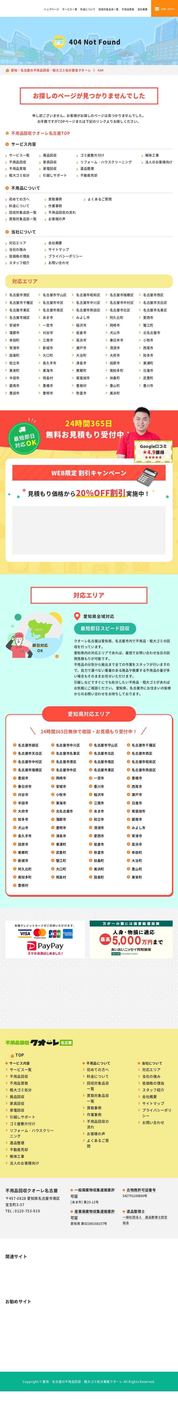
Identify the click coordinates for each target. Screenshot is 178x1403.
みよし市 (83, 317)
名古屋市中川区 (88, 302)
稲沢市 (81, 325)
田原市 (115, 362)
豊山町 (115, 385)
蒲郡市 (14, 332)
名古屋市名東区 (155, 310)
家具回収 (50, 161)
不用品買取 (128, 9)
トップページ (51, 9)
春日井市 (117, 340)
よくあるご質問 (100, 199)
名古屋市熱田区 (88, 310)
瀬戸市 (81, 347)
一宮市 (48, 325)
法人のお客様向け (159, 161)
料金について (87, 9)
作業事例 (55, 205)
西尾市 (148, 347)
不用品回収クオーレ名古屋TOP (40, 133)
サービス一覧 (69, 9)
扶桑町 (115, 377)
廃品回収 (50, 155)
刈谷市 (48, 332)
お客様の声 (57, 218)
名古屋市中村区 (122, 302)
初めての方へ (19, 199)
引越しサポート (55, 175)
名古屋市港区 (19, 294)
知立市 (14, 362)
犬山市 (115, 332)
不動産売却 (89, 175)
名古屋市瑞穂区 (122, 294)
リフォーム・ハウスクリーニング (106, 161)
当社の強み (17, 249)
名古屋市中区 (53, 302)
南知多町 (117, 370)
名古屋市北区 (120, 310)
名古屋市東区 (19, 310)
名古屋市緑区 (19, 317)
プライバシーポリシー (65, 256)
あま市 (48, 317)
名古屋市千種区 (21, 302)
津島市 (81, 362)
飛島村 (48, 377)
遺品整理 (87, 168)
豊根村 (81, 385)
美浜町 (115, 393)
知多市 (148, 355)
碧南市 (14, 385)
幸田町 (14, 340)
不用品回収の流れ (62, 212)
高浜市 (81, 340)
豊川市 (148, 385)
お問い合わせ (58, 262)
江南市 (48, 340)
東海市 (48, 370)
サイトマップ (58, 249)
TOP (19, 1043)
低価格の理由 (19, 256)
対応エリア (17, 242)
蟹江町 (148, 325)
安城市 (14, 325)
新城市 (48, 347)
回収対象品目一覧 (109, 9)
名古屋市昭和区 (88, 294)
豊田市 (14, 393)
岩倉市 (81, 332)
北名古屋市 (151, 332)
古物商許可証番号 (141, 1177)
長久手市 (50, 362)
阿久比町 (117, 317)
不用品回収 (17, 161)
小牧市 (148, 340)
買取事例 (55, 199)
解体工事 (152, 155)
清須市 (115, 347)
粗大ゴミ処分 (19, 175)
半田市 (14, 377)
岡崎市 (115, 325)
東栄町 (14, 370)
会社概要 (143, 9)
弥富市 (81, 393)
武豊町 (148, 377)
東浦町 (148, 362)
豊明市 (48, 393)
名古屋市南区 (53, 310)
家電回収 (50, 168)
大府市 (115, 355)
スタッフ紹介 (19, 262)
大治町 (81, 355)
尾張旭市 (83, 377)
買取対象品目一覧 (23, 218)
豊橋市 (48, 385)
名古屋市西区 (153, 294)
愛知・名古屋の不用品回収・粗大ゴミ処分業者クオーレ (83, 1369)
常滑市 (14, 347)
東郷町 (81, 370)
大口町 (48, 355)
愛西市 (148, 317)
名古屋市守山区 (55, 294)
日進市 (148, 370)
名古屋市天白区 (155, 302)
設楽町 (14, 355)
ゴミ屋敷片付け (92, 155)
